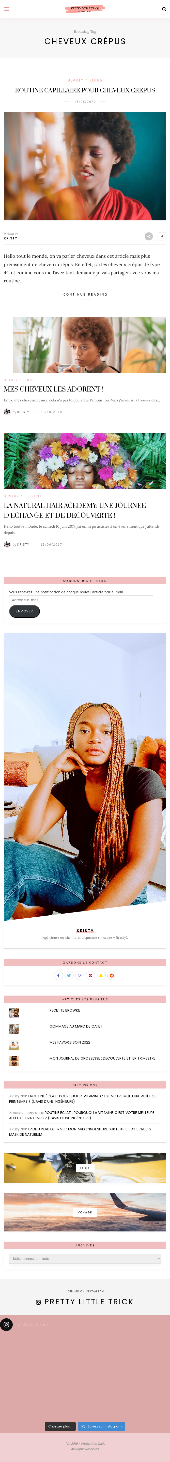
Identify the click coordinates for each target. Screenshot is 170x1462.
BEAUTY (76, 80)
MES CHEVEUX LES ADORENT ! (53, 389)
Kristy (10, 238)
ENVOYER (24, 611)
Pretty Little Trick (89, 1301)
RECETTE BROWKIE (65, 1010)
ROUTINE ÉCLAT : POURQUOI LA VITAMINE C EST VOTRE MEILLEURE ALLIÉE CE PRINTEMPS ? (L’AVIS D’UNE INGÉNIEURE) (81, 1115)
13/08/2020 (85, 102)
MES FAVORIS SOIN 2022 (70, 1042)
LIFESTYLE (33, 496)
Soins (95, 80)
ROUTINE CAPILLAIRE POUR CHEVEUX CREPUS (85, 90)
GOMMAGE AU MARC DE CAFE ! (76, 1026)
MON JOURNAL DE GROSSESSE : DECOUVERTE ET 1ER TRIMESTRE (103, 1058)
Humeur (11, 496)
